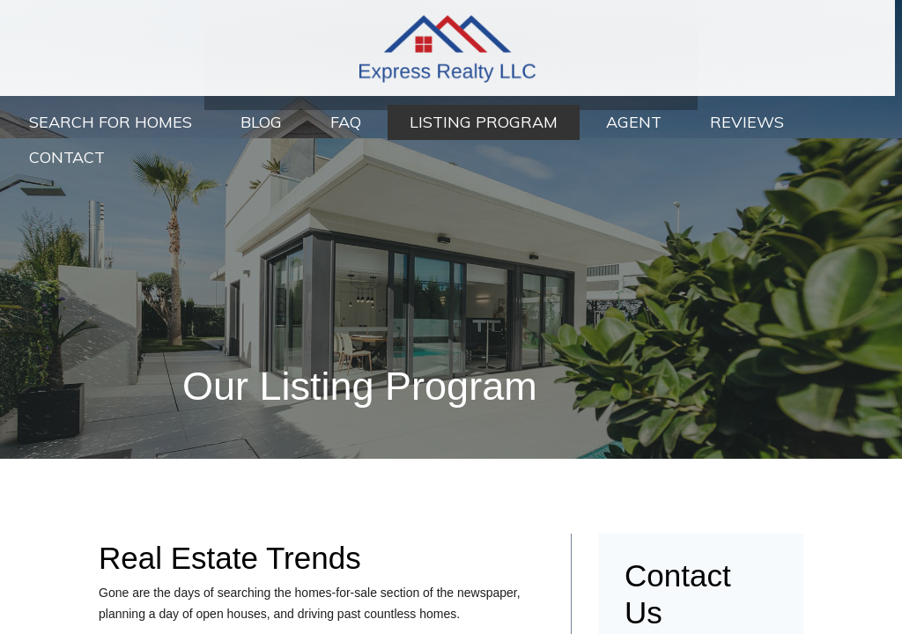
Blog (261, 122)
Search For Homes (110, 122)
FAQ (345, 122)
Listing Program (484, 122)
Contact (67, 157)
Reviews (747, 122)
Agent (634, 122)
